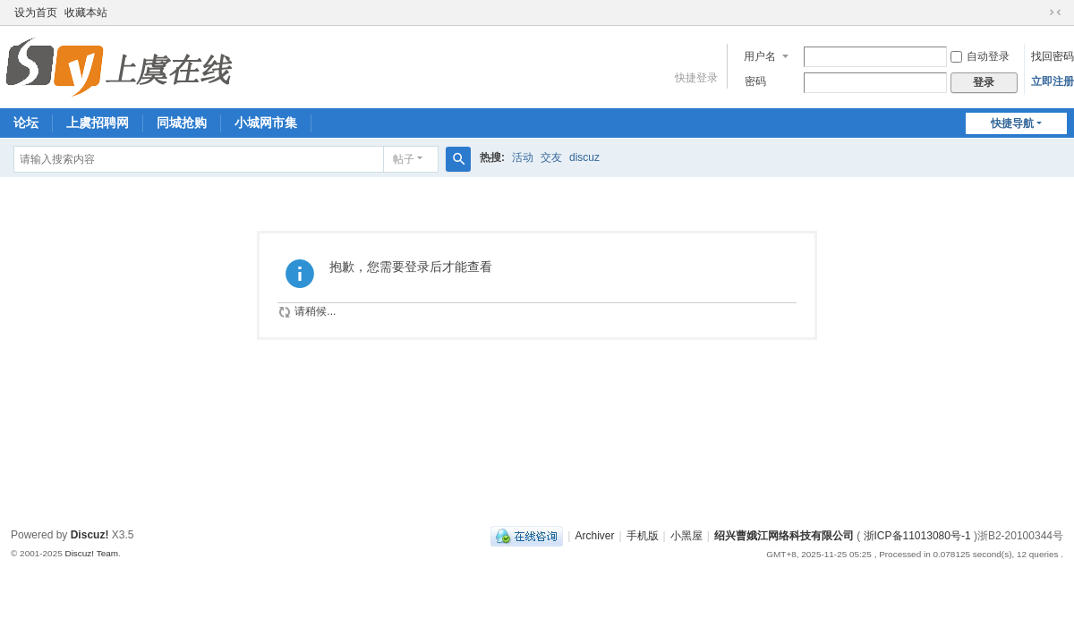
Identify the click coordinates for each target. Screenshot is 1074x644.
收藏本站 (85, 12)
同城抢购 (182, 122)
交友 (551, 157)
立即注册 (1052, 81)
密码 (755, 81)
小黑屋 (686, 536)
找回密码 (1052, 56)
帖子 (403, 159)
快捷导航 (1012, 123)
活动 (522, 157)
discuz (584, 157)
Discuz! (90, 535)
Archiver (594, 536)
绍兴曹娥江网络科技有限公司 (784, 536)
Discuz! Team (91, 553)
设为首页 (35, 12)
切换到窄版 (1055, 12)
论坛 (25, 122)
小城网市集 (265, 122)
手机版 (642, 536)
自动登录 (980, 56)
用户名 (760, 56)
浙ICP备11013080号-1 (917, 536)
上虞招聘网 (97, 122)
